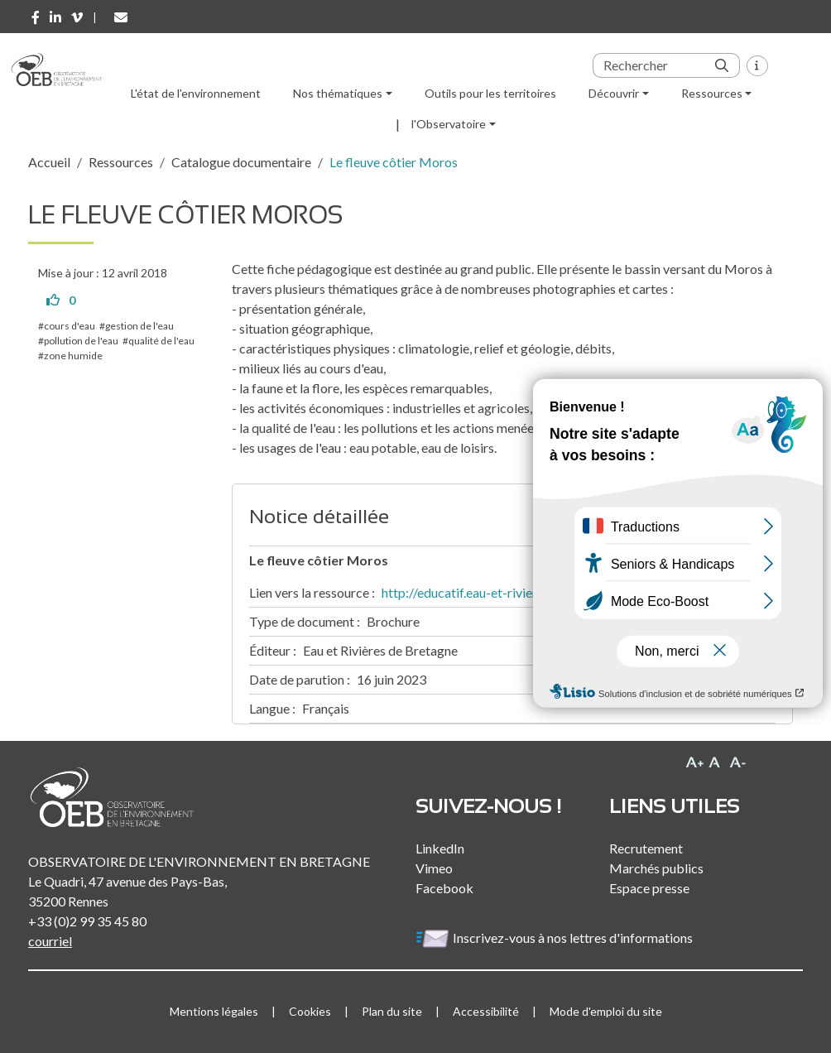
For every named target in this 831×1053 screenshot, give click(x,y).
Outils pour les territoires (490, 93)
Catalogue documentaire (241, 162)
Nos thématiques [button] (337, 93)
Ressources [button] (711, 93)
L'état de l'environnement (196, 93)
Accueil (49, 162)
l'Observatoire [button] (448, 124)
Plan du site (392, 1011)
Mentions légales (214, 1011)
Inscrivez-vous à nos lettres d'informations (555, 937)
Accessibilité (486, 1011)
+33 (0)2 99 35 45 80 (87, 921)
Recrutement (646, 848)
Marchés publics (656, 868)
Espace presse (649, 888)
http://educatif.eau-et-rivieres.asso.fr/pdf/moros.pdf (529, 592)
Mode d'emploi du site (606, 1011)
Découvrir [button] (613, 93)
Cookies (310, 1011)
